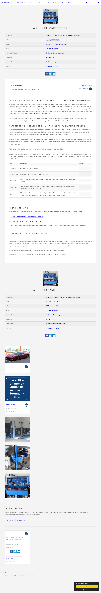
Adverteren (10, 404)
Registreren (21, 520)
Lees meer (10, 520)
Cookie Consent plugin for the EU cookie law (87, 590)
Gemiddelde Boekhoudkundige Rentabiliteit (24, 89)
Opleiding (71, 35)
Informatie (56, 35)
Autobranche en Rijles (52, 66)
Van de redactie (54, 2)
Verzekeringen (50, 57)
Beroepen (29, 2)
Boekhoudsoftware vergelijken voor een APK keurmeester (30, 233)
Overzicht (49, 35)
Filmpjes (77, 35)
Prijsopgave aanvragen (53, 40)
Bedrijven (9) (63, 35)
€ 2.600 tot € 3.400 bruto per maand (56, 44)
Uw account (86, 2)
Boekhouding (67, 2)
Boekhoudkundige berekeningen (55, 62)
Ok (87, 587)
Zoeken (92, 2)
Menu (98, 2)
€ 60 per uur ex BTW (52, 48)
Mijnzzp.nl (7, 2)
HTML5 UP (16, 575)
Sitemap (7, 578)
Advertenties (40, 2)
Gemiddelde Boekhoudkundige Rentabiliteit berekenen (27, 216)
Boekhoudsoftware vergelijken (55, 53)
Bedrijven (19, 2)
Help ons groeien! (12, 533)
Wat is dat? (92, 583)
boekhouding (38, 113)
